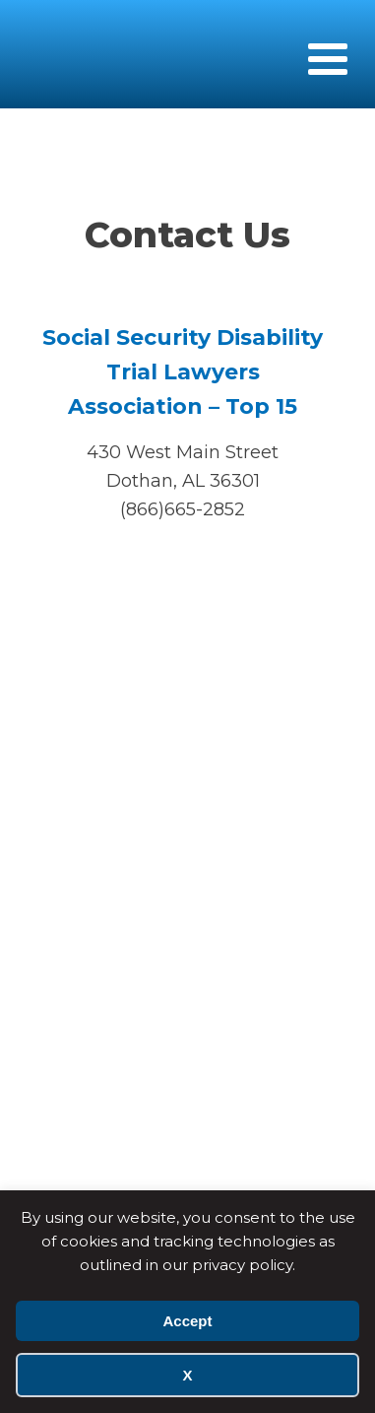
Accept (187, 1320)
